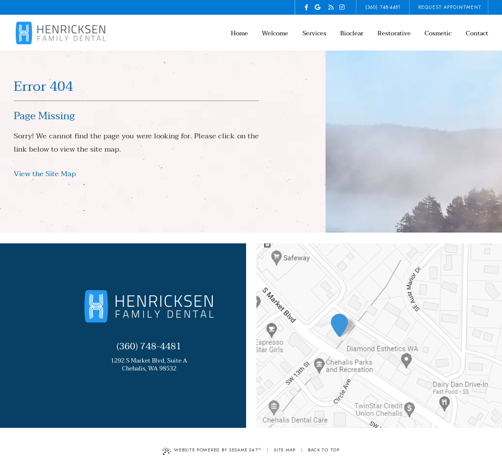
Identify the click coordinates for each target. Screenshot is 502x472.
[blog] (331, 7)
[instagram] (342, 7)
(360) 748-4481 (383, 7)
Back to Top (324, 449)
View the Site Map (45, 173)
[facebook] (306, 7)
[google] (318, 7)
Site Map (285, 449)
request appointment (449, 7)
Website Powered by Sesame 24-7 (211, 450)
